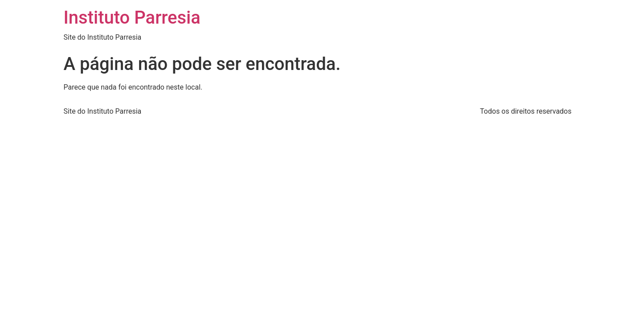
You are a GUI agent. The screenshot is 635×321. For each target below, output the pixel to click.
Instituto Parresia (132, 17)
